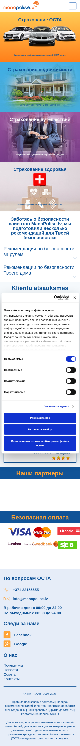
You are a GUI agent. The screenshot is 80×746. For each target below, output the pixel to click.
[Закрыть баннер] (74, 297)
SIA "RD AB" (34, 693)
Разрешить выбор (40, 429)
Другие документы (61, 709)
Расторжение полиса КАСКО (40, 714)
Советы (10, 674)
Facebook (23, 635)
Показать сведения (56, 406)
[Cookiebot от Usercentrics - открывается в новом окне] (53, 297)
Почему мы (13, 665)
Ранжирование (37, 709)
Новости (11, 670)
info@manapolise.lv (30, 599)
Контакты (12, 679)
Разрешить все (40, 417)
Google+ (21, 644)
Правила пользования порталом (33, 701)
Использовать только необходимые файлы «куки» (40, 443)
